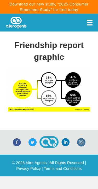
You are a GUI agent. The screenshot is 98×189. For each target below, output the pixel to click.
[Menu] (90, 22)
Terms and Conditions (63, 168)
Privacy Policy (28, 168)
